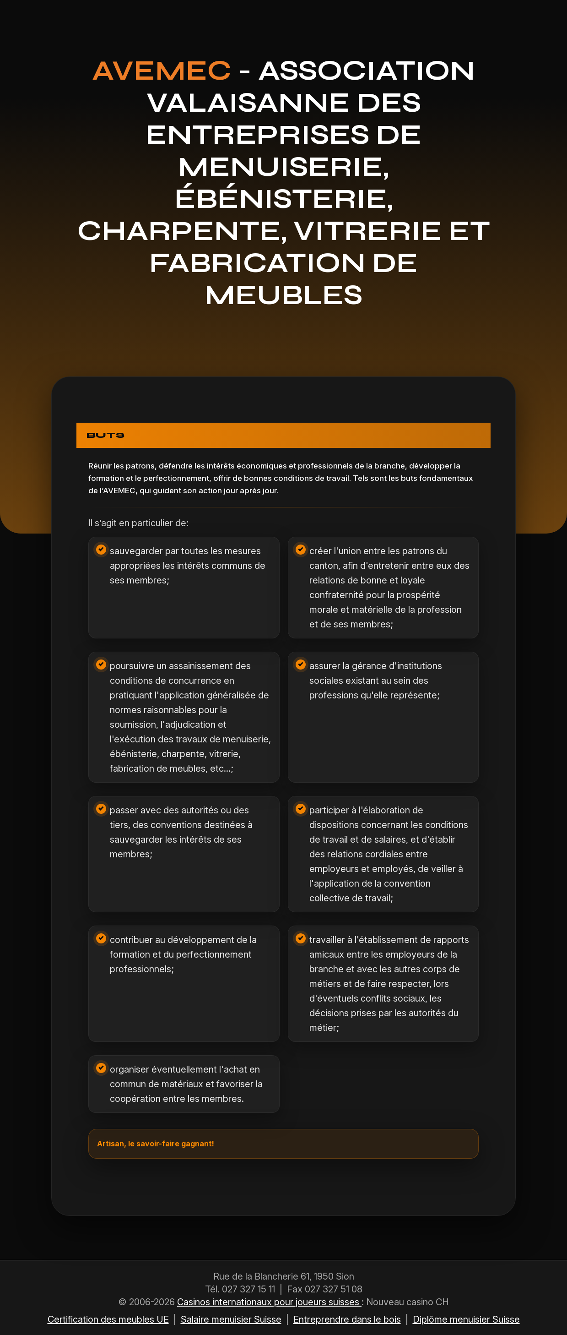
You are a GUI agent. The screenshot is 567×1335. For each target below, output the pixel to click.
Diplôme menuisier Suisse (466, 1319)
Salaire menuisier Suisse (231, 1319)
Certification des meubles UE (108, 1319)
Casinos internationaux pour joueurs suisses (269, 1302)
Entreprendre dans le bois (347, 1319)
